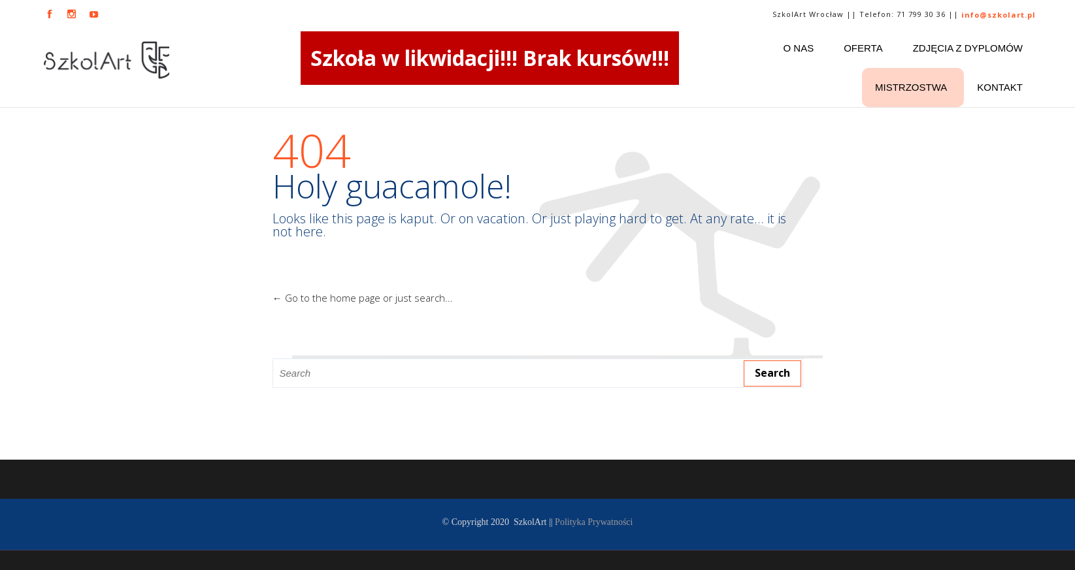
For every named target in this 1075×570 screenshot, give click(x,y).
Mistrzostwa (911, 87)
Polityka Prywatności (594, 522)
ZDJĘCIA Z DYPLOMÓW (968, 48)
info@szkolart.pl (998, 15)
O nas (799, 48)
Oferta (863, 48)
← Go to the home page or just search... (363, 297)
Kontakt (1000, 87)
